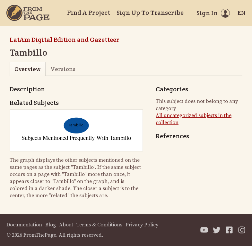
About (66, 225)
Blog (50, 225)
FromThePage (39, 235)
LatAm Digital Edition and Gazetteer (64, 39)
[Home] (27, 13)
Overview (27, 69)
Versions (62, 69)
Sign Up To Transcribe (150, 12)
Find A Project (88, 12)
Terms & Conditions (99, 225)
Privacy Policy (142, 225)
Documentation (24, 225)
